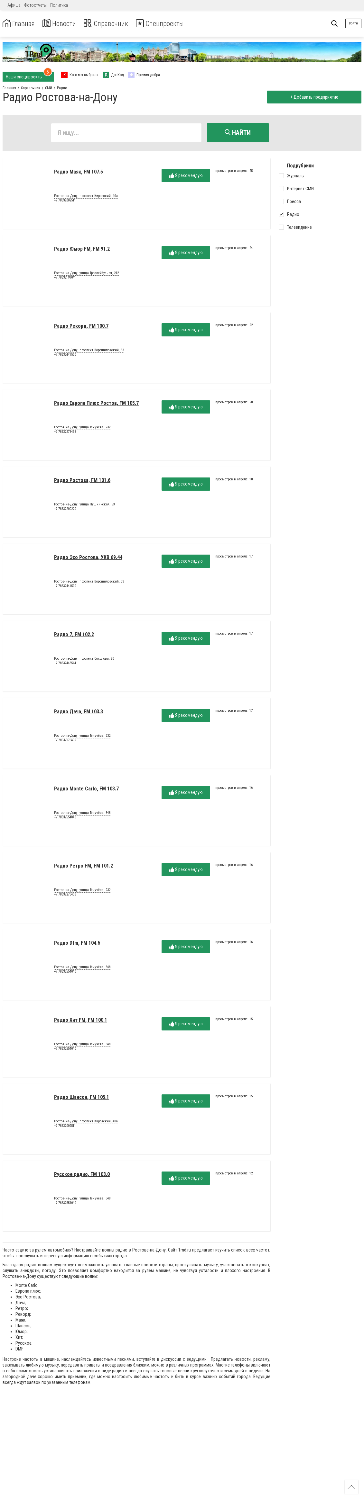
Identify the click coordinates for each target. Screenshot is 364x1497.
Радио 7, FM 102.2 (74, 635)
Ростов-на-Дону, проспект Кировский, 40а (86, 197)
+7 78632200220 (65, 510)
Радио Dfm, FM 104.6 (77, 944)
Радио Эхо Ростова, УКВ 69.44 (88, 558)
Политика (59, 5)
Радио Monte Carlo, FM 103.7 (86, 790)
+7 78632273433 (65, 433)
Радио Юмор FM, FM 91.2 (82, 250)
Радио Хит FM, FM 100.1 (80, 1021)
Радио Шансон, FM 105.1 (81, 1098)
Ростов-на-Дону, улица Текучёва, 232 (82, 428)
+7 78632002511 (65, 201)
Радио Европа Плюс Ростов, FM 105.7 (96, 404)
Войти (353, 23)
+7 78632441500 (65, 355)
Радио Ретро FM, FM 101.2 (83, 867)
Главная (20, 23)
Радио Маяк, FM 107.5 (78, 173)
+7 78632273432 (65, 741)
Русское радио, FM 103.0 (82, 1175)
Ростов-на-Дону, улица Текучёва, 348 (82, 814)
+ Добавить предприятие (313, 97)
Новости (64, 23)
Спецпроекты (171, 23)
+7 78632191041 (65, 278)
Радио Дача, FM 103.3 (78, 712)
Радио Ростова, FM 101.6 (82, 481)
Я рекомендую (186, 176)
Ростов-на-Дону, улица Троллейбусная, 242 (86, 274)
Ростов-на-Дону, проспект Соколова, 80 (84, 660)
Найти (238, 133)
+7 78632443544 (65, 664)
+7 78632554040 (65, 818)
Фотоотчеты (35, 5)
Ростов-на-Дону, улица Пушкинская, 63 (84, 505)
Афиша (14, 5)
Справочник (114, 23)
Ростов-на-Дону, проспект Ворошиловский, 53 (89, 351)
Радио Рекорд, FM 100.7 (81, 327)
